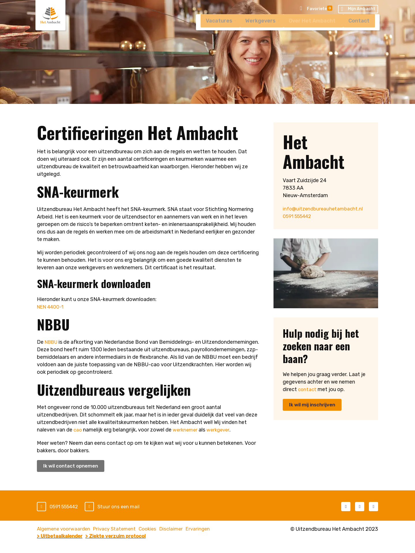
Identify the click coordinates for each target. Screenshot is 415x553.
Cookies (161, 529)
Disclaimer (190, 529)
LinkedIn (359, 506)
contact (307, 389)
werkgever (220, 430)
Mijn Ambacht (358, 9)
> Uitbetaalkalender (62, 537)
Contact (358, 29)
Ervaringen (222, 529)
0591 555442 (299, 216)
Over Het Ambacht (309, 29)
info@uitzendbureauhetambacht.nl (324, 208)
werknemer (186, 430)
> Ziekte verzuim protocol (126, 537)
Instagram (373, 506)
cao (77, 430)
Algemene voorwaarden (65, 529)
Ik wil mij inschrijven (314, 405)
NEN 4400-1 (51, 307)
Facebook (345, 506)
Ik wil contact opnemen (72, 466)
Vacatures (212, 29)
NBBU (52, 342)
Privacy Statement (123, 529)
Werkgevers (255, 29)
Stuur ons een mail (123, 507)
